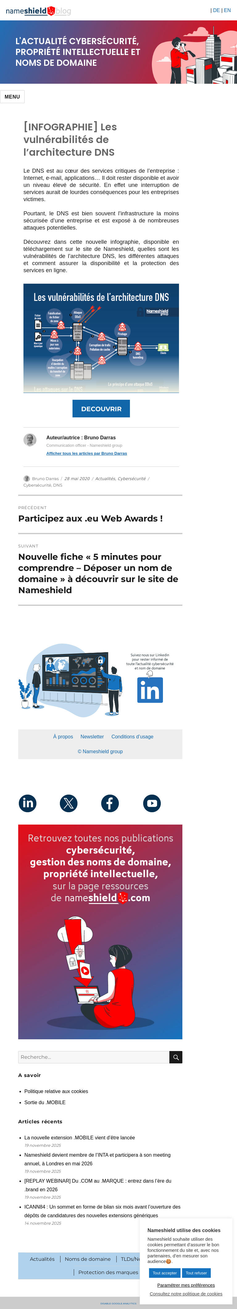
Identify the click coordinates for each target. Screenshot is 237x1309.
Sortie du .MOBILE (44, 1102)
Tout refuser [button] (196, 1273)
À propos (63, 736)
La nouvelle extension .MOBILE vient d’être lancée (80, 1137)
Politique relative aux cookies (56, 1091)
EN (227, 10)
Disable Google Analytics (118, 1303)
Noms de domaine (88, 1259)
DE (216, 10)
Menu (12, 96)
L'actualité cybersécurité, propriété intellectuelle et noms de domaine (77, 52)
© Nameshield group (100, 751)
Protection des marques (108, 1272)
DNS (57, 485)
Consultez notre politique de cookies (186, 1293)
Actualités (105, 478)
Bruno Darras (45, 478)
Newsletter (92, 736)
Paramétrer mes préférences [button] (186, 1285)
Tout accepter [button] (165, 1273)
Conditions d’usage (132, 736)
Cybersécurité (132, 478)
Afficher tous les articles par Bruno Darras (86, 453)
